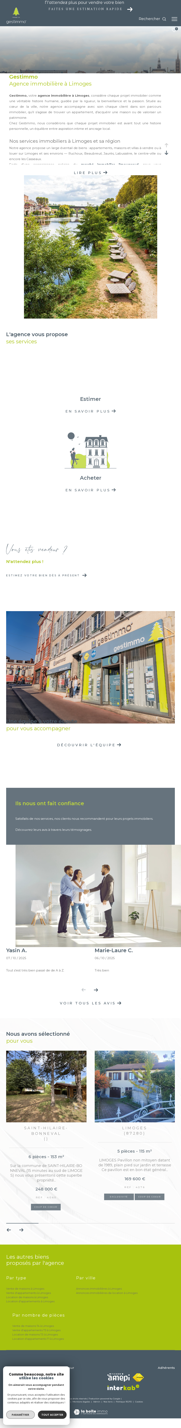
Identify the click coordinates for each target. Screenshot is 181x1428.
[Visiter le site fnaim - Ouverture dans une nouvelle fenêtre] (138, 1377)
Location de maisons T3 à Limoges (35, 1334)
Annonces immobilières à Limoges (99, 1288)
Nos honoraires (46, 1401)
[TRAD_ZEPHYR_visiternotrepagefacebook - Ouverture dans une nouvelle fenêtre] (53, 1378)
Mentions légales (82, 1401)
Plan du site (63, 1401)
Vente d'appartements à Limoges (28, 1293)
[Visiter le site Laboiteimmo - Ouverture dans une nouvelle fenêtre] (90, 1409)
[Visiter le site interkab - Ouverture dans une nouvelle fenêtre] (123, 1387)
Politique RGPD (124, 1401)
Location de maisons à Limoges (27, 1297)
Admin (97, 1401)
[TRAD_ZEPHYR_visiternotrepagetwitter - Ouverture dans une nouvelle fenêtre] (64, 1378)
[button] (96, 989)
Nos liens (108, 1401)
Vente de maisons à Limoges (25, 1288)
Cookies (139, 1402)
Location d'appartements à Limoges (30, 1301)
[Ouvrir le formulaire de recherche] (152, 19)
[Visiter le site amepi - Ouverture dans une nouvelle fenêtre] (118, 1377)
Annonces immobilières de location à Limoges (107, 1293)
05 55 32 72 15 (14, 1377)
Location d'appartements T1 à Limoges (38, 1338)
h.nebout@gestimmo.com (24, 1382)
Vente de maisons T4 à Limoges (33, 1325)
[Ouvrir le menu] (174, 19)
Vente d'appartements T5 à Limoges (36, 1330)
